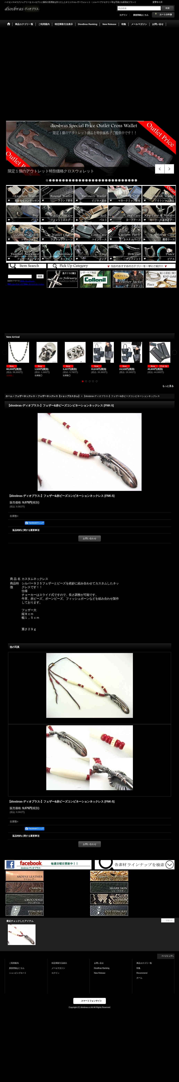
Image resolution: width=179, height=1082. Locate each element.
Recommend (142, 973)
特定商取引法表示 (59, 963)
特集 (138, 968)
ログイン (123, 15)
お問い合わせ (89, 538)
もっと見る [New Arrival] (168, 386)
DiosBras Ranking (101, 968)
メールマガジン (58, 968)
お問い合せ (99, 963)
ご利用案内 (14, 963)
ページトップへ (167, 956)
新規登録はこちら (141, 15)
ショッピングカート (17, 973)
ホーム (139, 978)
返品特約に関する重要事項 (25, 530)
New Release (100, 973)
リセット (169, 920)
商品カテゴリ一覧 (144, 963)
